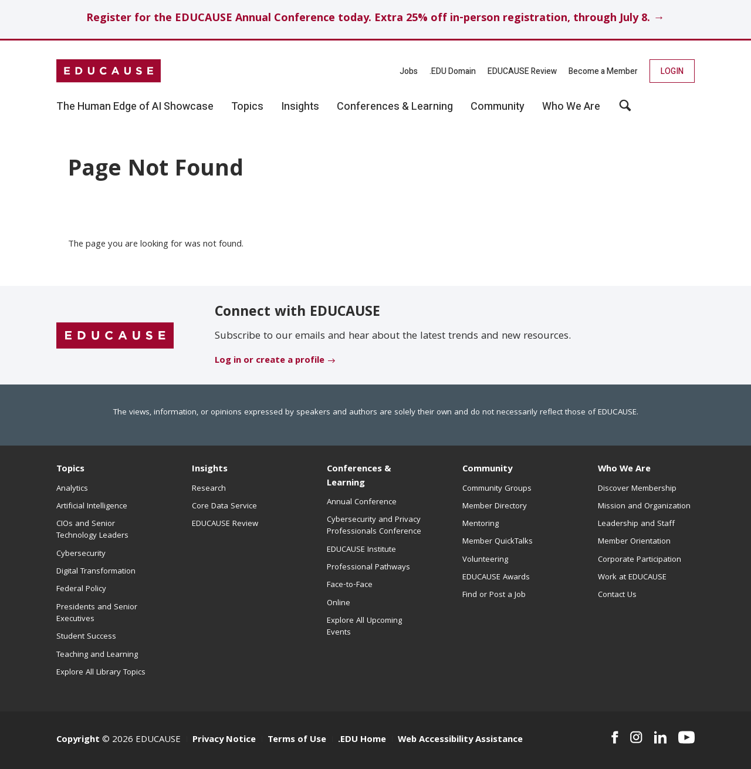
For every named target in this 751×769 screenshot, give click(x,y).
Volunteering (485, 560)
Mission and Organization (644, 506)
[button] (625, 110)
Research (209, 489)
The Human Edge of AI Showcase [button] (135, 106)
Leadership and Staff (636, 524)
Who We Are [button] (571, 106)
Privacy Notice (224, 740)
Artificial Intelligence (91, 506)
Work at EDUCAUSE (632, 577)
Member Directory (494, 506)
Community (487, 469)
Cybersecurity (81, 554)
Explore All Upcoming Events (364, 627)
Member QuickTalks (497, 541)
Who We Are (624, 469)
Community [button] (498, 106)
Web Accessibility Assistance (460, 740)
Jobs (409, 71)
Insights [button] (300, 106)
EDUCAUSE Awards (496, 577)
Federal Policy (81, 589)
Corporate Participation (639, 560)
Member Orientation (634, 541)
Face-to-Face (350, 585)
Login (672, 71)
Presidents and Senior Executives (96, 613)
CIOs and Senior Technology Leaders (92, 530)
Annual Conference (362, 502)
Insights (210, 469)
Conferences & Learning (359, 476)
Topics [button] (247, 106)
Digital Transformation (96, 571)
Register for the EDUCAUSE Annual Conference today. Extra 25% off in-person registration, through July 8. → (375, 19)
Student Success (86, 636)
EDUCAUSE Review (522, 71)
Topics (70, 469)
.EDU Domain (452, 71)
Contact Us (617, 595)
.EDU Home (362, 740)
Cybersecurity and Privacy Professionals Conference (374, 526)
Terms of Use (297, 740)
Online (338, 603)
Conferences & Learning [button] (395, 106)
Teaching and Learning (97, 655)
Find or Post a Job (494, 595)
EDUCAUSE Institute (361, 550)
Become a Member (603, 71)
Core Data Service (224, 506)
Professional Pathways (368, 567)
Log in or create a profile (269, 361)
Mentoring (480, 524)
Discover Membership (637, 489)
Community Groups (497, 489)
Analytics (72, 489)
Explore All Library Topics (101, 672)
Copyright (78, 740)
